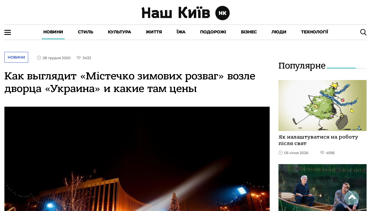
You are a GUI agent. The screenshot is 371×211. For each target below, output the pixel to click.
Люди (278, 32)
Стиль (85, 32)
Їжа (181, 32)
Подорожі (213, 32)
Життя (154, 32)
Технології (314, 32)
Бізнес (249, 32)
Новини (53, 32)
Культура (119, 32)
